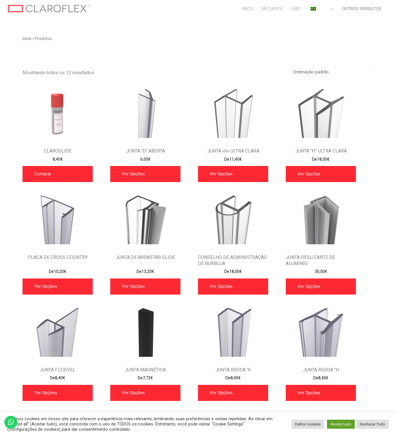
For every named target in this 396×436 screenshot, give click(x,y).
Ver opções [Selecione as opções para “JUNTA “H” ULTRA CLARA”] (308, 174)
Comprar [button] (42, 174)
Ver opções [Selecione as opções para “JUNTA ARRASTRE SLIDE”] (133, 286)
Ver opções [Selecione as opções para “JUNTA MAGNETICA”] (133, 392)
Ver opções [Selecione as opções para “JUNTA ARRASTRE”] (45, 286)
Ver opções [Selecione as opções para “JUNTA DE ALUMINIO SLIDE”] (308, 286)
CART (296, 8)
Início (27, 38)
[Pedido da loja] (331, 72)
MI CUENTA (272, 8)
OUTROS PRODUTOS (361, 8)
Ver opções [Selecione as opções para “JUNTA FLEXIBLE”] (45, 392)
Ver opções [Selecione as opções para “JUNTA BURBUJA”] (221, 286)
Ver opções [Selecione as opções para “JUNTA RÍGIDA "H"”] (308, 392)
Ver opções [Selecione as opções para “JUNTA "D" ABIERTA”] (133, 174)
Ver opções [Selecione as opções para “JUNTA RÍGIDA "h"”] (221, 392)
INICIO (248, 8)
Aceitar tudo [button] (340, 424)
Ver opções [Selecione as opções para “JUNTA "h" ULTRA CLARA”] (221, 174)
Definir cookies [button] (308, 424)
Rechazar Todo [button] (372, 424)
